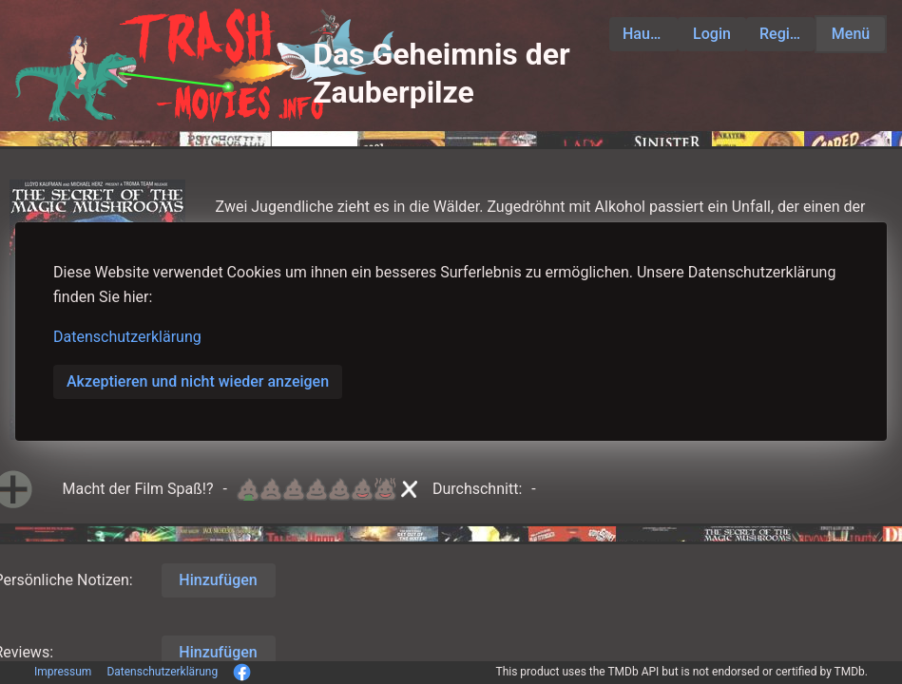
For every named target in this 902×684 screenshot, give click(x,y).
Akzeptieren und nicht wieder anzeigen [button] (198, 381)
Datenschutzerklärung (127, 337)
